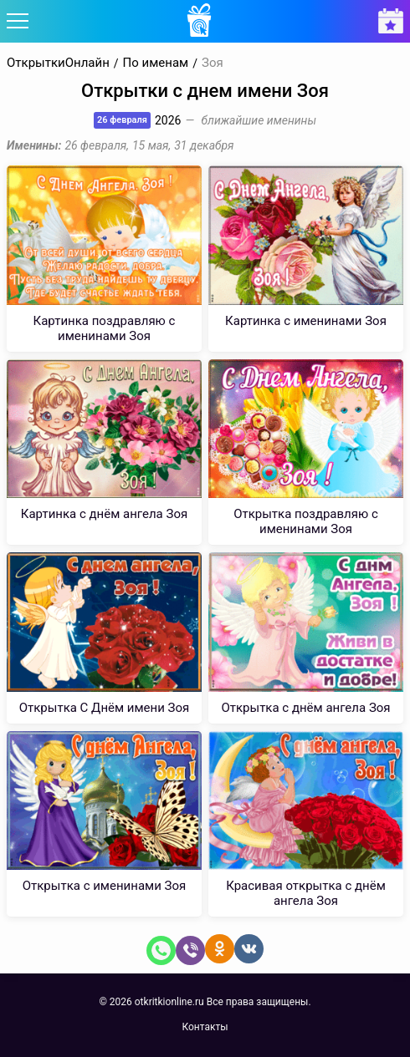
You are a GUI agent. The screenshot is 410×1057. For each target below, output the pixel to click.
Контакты (205, 1027)
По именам (156, 63)
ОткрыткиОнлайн (58, 63)
